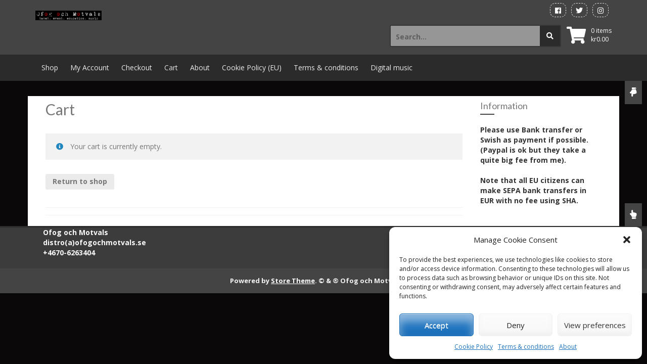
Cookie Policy (473, 346)
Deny (515, 325)
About (568, 346)
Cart (171, 67)
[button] (627, 240)
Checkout (136, 67)
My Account (89, 67)
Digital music (391, 67)
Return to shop (80, 181)
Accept (436, 325)
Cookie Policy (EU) (252, 67)
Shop (49, 67)
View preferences (595, 325)
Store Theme (293, 280)
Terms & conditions (526, 346)
